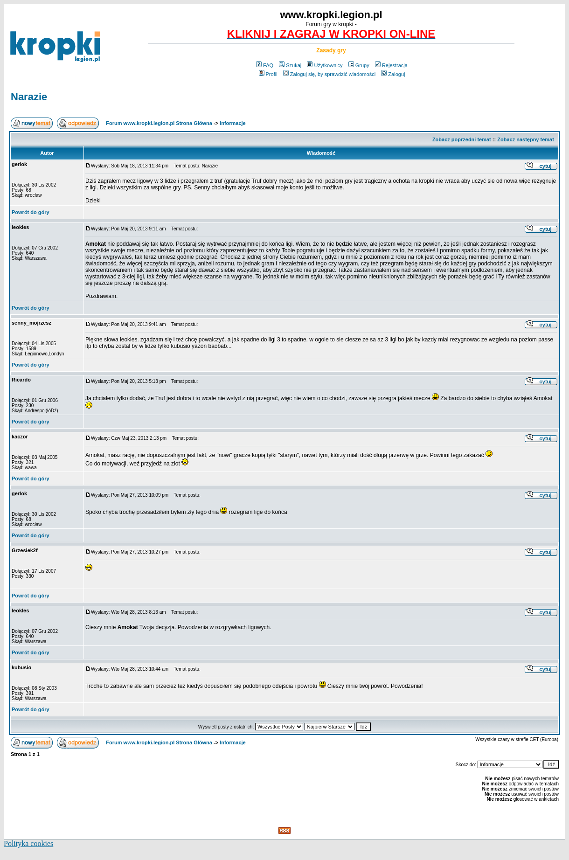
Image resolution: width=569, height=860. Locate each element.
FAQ (264, 65)
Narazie (29, 97)
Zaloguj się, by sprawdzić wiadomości (329, 74)
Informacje (233, 123)
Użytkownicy (324, 65)
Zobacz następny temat (525, 139)
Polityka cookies (28, 843)
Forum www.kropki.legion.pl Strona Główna (159, 123)
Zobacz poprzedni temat (461, 139)
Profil (268, 74)
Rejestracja (391, 65)
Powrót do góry (30, 212)
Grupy (358, 65)
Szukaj (290, 65)
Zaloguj (393, 74)
